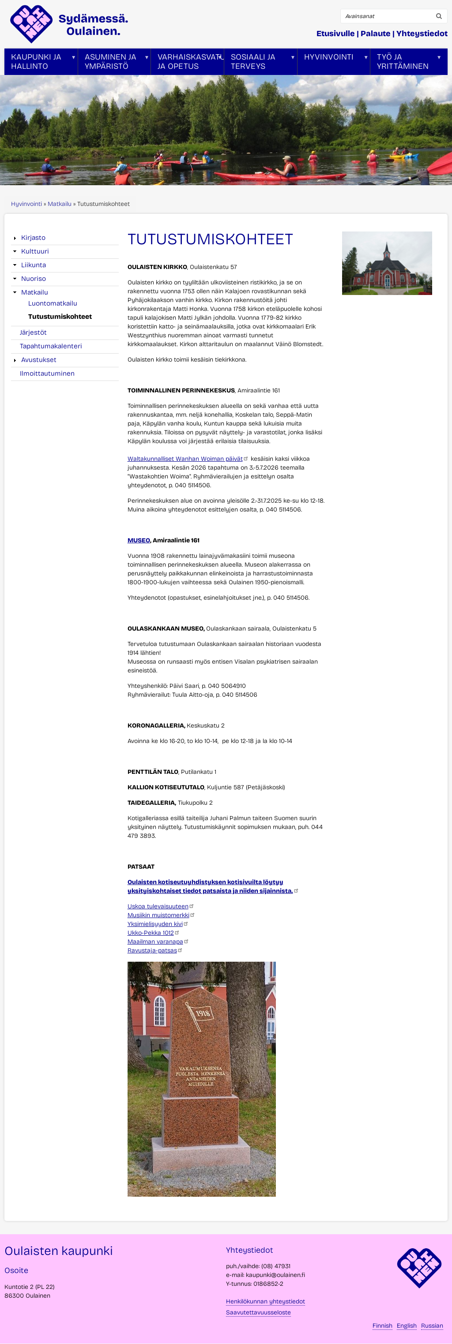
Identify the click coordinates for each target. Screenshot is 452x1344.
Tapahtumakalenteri (51, 346)
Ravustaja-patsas (155, 950)
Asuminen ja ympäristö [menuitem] (114, 63)
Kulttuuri (35, 251)
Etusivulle (335, 33)
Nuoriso (33, 279)
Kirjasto (33, 238)
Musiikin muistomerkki (162, 915)
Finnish (382, 1325)
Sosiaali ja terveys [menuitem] (260, 63)
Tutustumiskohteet (60, 317)
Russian (432, 1325)
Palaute (376, 33)
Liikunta (33, 265)
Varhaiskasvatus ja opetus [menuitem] (187, 63)
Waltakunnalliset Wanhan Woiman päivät (188, 459)
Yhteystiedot (422, 33)
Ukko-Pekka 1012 (154, 933)
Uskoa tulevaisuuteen (161, 906)
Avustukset (38, 360)
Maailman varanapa (158, 941)
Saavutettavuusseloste (258, 1312)
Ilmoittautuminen (47, 373)
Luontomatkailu (52, 303)
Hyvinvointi (26, 204)
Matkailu (60, 204)
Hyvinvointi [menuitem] (333, 63)
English (407, 1325)
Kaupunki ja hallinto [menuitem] (40, 63)
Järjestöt (33, 332)
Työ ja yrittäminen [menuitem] (406, 63)
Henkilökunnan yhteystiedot (265, 1301)
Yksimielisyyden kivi (158, 924)
